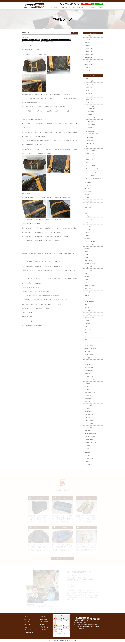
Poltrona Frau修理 (89, 439)
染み (86, 304)
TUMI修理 (87, 339)
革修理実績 (72, 7)
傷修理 (86, 251)
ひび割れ (87, 342)
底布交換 (90, 127)
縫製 (70, 39)
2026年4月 (87, 36)
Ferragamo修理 (88, 267)
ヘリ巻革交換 (88, 395)
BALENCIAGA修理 (89, 301)
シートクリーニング (93, 133)
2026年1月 (87, 45)
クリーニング (88, 210)
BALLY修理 (87, 351)
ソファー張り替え (89, 370)
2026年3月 (87, 39)
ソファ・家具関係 (90, 175)
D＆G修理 (87, 235)
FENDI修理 (87, 358)
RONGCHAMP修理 (89, 345)
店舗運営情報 (88, 383)
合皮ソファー (91, 121)
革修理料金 (64, 7)
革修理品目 (56, 7)
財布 (87, 162)
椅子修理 (90, 114)
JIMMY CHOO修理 (89, 317)
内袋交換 (88, 216)
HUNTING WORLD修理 (90, 392)
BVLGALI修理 (88, 361)
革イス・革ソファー (30, 629)
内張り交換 (89, 222)
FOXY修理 (87, 292)
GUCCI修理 (87, 188)
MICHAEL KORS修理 (90, 241)
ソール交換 (87, 408)
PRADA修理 (88, 289)
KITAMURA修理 (88, 226)
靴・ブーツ (28, 624)
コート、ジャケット (93, 102)
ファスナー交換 (88, 185)
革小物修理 (89, 90)
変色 (86, 326)
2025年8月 (87, 61)
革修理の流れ (80, 7)
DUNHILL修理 (88, 182)
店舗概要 (101, 7)
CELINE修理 (88, 329)
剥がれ (86, 332)
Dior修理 (87, 386)
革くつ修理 (89, 93)
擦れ (86, 282)
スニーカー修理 (88, 201)
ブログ (24, 39)
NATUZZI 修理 (91, 118)
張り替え (87, 197)
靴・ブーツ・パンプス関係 (92, 169)
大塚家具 (87, 461)
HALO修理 (87, 455)
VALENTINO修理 (89, 367)
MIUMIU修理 (88, 229)
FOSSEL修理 (88, 430)
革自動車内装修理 (90, 131)
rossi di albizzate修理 (90, 436)
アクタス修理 (88, 398)
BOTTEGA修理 (90, 143)
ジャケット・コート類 (91, 172)
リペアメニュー (53, 39)
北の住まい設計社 (89, 458)
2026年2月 (87, 42)
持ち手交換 (89, 219)
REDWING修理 (88, 405)
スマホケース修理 (89, 423)
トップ (50, 7)
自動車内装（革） (30, 632)
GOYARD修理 (88, 411)
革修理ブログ (94, 7)
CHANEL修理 (89, 140)
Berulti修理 (87, 452)
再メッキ (87, 276)
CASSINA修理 (91, 108)
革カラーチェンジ (90, 147)
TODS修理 (87, 402)
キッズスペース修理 (90, 380)
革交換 (66, 39)
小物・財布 (28, 619)
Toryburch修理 (88, 260)
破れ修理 (87, 194)
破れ (86, 336)
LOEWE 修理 (88, 364)
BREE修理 (87, 417)
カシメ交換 (87, 314)
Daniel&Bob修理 (89, 376)
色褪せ (86, 257)
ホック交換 (87, 310)
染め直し (87, 248)
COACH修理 (88, 191)
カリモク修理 (91, 111)
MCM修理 (87, 449)
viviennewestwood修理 (90, 433)
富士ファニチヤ (88, 464)
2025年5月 (87, 70)
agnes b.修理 (88, 373)
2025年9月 (87, 57)
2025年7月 (87, 64)
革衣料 (27, 627)
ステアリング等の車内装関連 (93, 178)
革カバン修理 (30, 39)
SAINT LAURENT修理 (90, 285)
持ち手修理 (87, 238)
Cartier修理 (87, 295)
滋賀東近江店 (60, 39)
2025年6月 (87, 67)
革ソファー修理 (90, 106)
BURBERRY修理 (89, 245)
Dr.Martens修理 (88, 427)
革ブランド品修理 (45, 39)
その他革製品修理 (90, 153)
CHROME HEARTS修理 (91, 263)
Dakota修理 (87, 307)
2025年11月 (87, 51)
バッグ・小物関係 (90, 165)
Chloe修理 (87, 273)
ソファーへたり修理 (90, 420)
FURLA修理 (87, 323)
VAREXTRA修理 (89, 414)
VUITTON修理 (37, 39)
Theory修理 (87, 232)
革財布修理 (89, 87)
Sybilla (86, 279)
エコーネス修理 (92, 124)
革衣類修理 (89, 99)
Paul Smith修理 (88, 270)
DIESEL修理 (88, 207)
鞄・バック (28, 622)
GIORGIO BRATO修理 (90, 348)
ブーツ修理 (90, 96)
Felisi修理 (87, 389)
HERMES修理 (89, 81)
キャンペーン (88, 298)
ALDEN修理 (87, 445)
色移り (86, 254)
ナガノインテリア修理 (90, 442)
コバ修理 (87, 320)
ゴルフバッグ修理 (89, 354)
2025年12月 (87, 48)
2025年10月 (87, 54)
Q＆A (87, 7)
